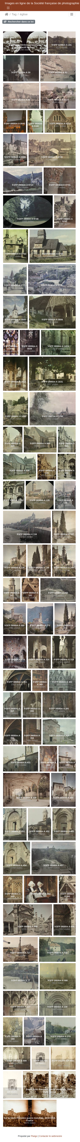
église (24, 14)
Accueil (6, 14)
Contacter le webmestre (50, 1136)
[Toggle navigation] (8, 8)
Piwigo (34, 1136)
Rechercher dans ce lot (19, 21)
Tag (14, 14)
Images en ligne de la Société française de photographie (42, 3)
